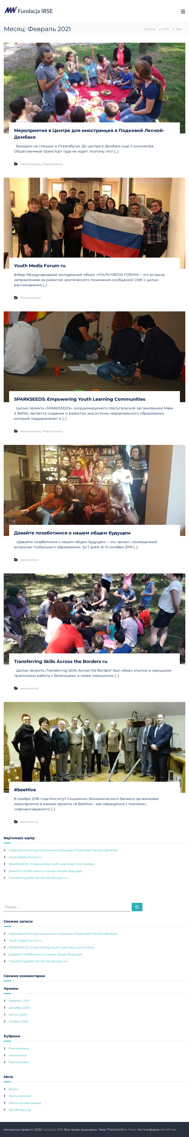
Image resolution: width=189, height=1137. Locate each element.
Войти (13, 1089)
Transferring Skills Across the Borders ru (60, 661)
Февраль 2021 (19, 1001)
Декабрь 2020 (19, 1007)
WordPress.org (20, 1110)
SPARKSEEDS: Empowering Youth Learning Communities (79, 399)
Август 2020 (18, 1014)
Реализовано (53, 164)
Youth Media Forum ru (39, 265)
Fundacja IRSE (52, 1129)
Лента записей (20, 1096)
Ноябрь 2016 (18, 1021)
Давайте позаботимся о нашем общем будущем (72, 533)
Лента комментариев (25, 1103)
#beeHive (25, 790)
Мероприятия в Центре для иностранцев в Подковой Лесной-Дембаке (63, 850)
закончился (29, 560)
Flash (132, 1129)
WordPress (168, 1129)
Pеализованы (30, 164)
